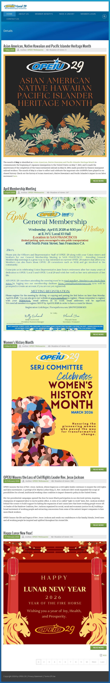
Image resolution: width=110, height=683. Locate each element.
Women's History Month (18, 342)
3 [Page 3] (49, 662)
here (15, 176)
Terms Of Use (49, 676)
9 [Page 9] (81, 662)
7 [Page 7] (70, 662)
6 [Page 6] (65, 662)
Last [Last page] (102, 662)
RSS (105, 655)
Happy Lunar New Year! (18, 533)
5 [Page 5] (59, 662)
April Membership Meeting (19, 189)
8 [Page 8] (75, 662)
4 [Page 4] (54, 662)
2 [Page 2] (43, 662)
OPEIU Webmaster (35, 50)
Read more (98, 181)
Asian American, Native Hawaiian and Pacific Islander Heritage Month (47, 46)
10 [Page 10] (87, 662)
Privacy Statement (35, 676)
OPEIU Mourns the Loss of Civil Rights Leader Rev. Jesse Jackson (43, 477)
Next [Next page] (94, 662)
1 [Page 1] (38, 662)
